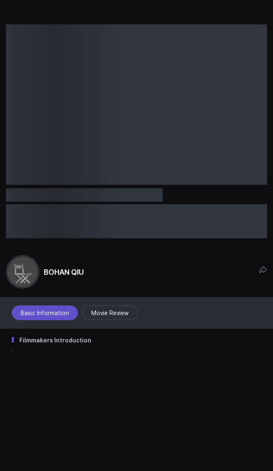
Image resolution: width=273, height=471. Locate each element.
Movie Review (110, 313)
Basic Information (45, 313)
